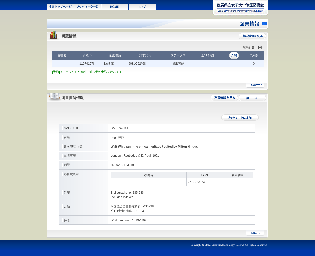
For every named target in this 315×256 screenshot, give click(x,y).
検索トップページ (60, 6)
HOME (115, 6)
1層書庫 (109, 63)
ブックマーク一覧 (87, 6)
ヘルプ (142, 6)
